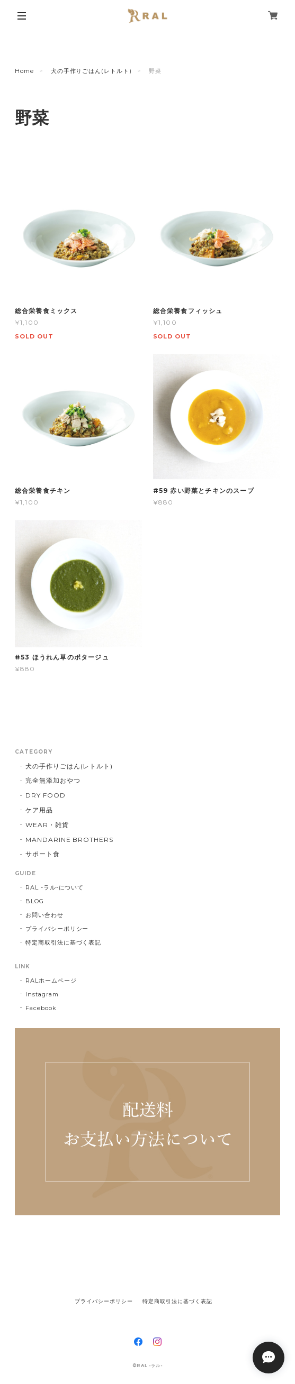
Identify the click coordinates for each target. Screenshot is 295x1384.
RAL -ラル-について (54, 887)
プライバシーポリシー (57, 928)
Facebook (41, 1008)
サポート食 (42, 854)
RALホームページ (51, 980)
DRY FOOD (45, 795)
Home (24, 71)
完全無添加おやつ (53, 780)
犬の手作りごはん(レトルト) (91, 71)
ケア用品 (39, 810)
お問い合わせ (44, 915)
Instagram (42, 994)
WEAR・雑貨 (47, 825)
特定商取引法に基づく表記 (63, 942)
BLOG (34, 901)
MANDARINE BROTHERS (69, 840)
